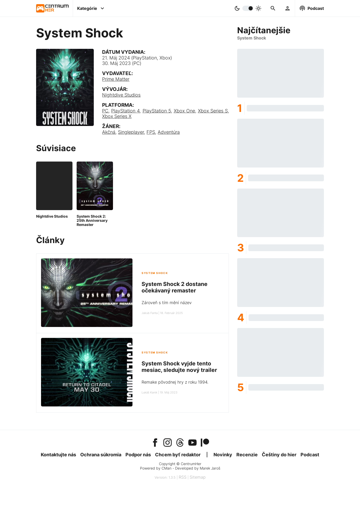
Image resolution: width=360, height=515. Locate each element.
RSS (182, 477)
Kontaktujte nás (58, 454)
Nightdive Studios (121, 95)
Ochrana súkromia (100, 454)
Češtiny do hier (279, 454)
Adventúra (169, 132)
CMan (166, 468)
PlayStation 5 (157, 110)
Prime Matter (115, 79)
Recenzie (247, 454)
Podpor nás (138, 454)
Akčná (108, 132)
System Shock (155, 273)
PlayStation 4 (125, 110)
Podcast (310, 454)
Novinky (223, 454)
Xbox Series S (213, 110)
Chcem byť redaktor (178, 454)
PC (105, 110)
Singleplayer (131, 132)
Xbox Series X (116, 116)
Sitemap (198, 477)
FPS (150, 132)
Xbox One (184, 110)
